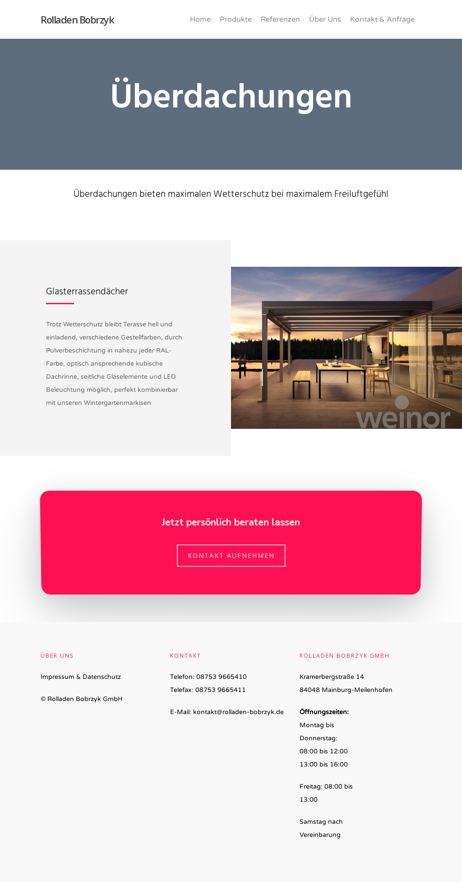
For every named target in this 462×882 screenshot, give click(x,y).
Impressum (57, 677)
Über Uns (325, 19)
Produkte (236, 19)
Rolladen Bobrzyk (77, 19)
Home (200, 19)
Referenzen (280, 19)
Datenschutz (102, 677)
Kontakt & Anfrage (382, 19)
